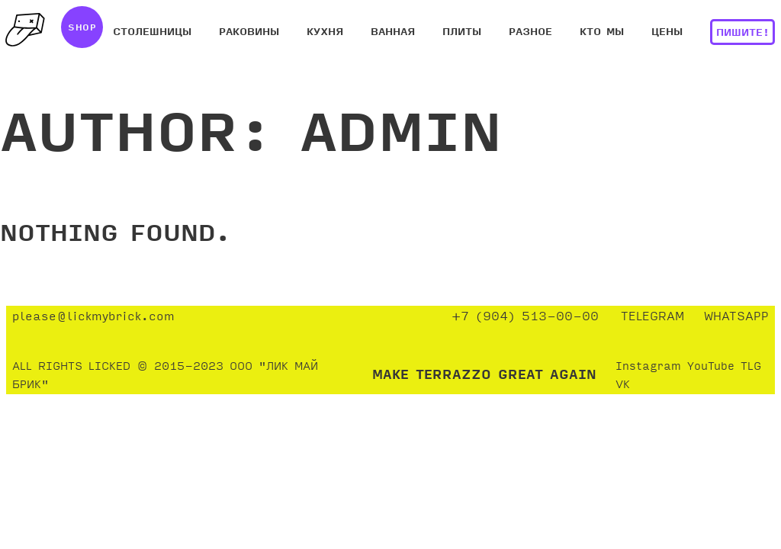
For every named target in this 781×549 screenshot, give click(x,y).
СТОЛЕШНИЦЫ (152, 32)
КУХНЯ (325, 32)
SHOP (82, 28)
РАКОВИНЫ (249, 32)
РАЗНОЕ (530, 32)
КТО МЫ (602, 32)
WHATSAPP (736, 317)
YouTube (710, 366)
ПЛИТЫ (461, 32)
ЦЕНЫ (667, 32)
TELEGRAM (652, 317)
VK (622, 385)
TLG (751, 366)
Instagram (648, 366)
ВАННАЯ (393, 32)
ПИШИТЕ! (743, 33)
